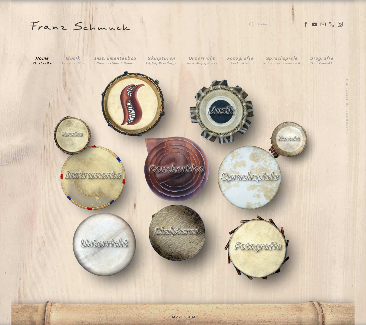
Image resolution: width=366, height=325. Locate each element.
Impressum (183, 317)
